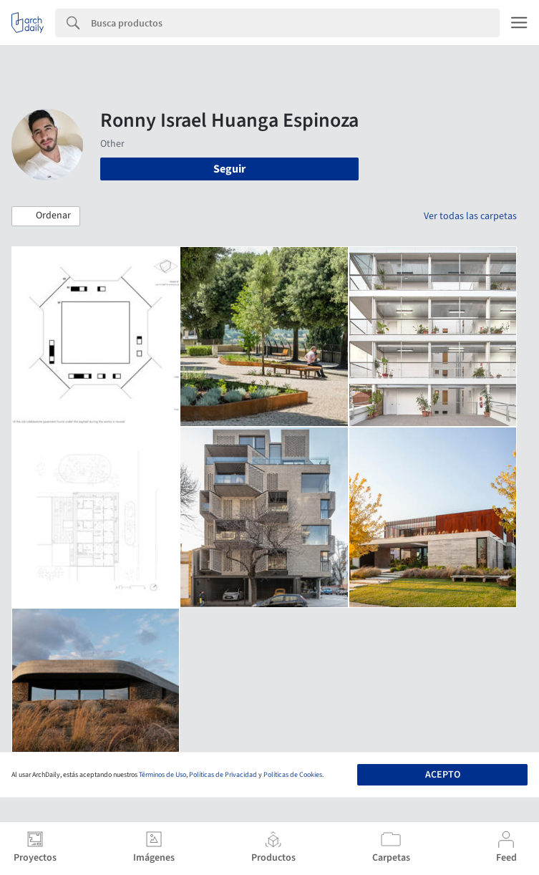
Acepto (442, 775)
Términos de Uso (162, 775)
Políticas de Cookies (292, 775)
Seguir (229, 169)
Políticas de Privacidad (223, 775)
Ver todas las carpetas (470, 216)
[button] (45, 216)
